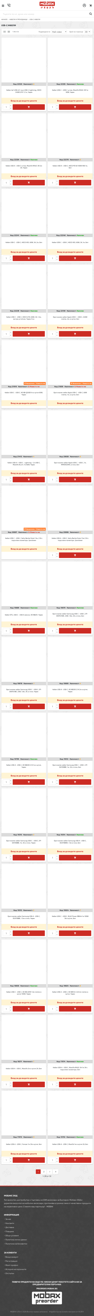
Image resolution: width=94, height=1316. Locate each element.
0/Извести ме (34, 386)
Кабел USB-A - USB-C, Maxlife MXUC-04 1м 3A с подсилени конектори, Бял (70, 1068)
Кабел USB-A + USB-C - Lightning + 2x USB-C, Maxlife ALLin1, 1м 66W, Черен (24, 464)
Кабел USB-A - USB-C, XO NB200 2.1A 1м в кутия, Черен (23, 766)
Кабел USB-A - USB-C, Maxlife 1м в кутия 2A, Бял (70, 1144)
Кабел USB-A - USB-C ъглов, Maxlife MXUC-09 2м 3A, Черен (24, 167)
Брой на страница (76, 32)
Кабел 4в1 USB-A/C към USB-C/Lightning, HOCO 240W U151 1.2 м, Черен (23, 91)
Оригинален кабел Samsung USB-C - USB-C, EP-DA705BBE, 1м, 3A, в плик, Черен (24, 842)
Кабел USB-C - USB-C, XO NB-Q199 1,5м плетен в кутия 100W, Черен (23, 993)
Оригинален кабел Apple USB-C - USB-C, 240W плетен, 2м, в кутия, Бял (70, 318)
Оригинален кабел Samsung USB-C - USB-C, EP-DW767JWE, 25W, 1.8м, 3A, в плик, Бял (70, 615)
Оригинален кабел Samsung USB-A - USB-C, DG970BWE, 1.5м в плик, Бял (70, 842)
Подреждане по (44, 32)
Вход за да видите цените (24, 100)
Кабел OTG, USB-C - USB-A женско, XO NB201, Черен (24, 615)
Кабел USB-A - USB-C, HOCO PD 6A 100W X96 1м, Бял (70, 167)
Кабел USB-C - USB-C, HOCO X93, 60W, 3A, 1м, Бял (70, 242)
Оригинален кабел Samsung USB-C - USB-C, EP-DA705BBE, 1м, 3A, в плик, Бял (70, 766)
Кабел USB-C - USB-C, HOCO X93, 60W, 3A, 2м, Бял (24, 242)
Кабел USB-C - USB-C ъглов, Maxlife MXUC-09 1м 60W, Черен (70, 91)
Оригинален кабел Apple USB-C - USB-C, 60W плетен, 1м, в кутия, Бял (70, 393)
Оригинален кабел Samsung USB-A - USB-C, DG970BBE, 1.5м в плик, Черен (24, 917)
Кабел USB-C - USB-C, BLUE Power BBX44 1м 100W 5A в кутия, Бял (70, 917)
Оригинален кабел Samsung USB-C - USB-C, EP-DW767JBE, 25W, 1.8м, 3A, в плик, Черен (24, 690)
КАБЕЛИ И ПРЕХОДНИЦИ (18, 19)
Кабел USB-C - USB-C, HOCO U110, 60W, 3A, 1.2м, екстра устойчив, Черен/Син (23, 318)
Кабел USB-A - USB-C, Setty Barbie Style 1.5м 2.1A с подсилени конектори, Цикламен (70, 539)
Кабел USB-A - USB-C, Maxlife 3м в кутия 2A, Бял (24, 1068)
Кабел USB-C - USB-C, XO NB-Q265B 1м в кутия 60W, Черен (24, 393)
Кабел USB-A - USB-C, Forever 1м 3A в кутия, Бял (24, 1144)
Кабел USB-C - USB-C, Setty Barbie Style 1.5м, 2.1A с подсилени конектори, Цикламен (23, 539)
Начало (4, 19)
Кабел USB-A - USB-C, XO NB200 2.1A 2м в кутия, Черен (70, 690)
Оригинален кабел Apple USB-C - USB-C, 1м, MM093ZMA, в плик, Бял (70, 464)
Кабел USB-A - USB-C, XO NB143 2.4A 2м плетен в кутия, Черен (70, 993)
